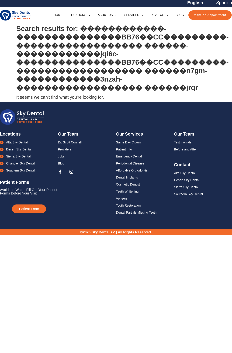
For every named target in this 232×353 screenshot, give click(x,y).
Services (134, 15)
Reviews (160, 15)
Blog (180, 15)
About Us (107, 15)
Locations (80, 15)
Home (58, 15)
